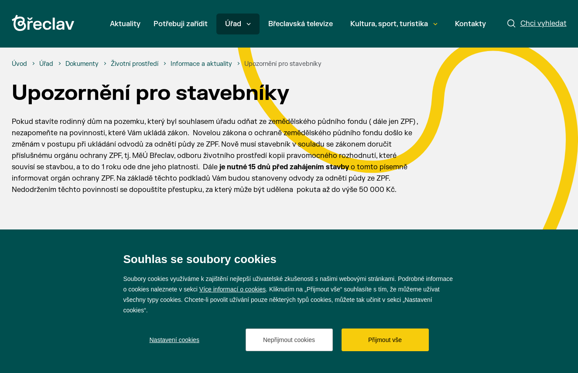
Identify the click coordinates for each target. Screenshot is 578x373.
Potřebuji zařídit (181, 24)
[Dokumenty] (82, 64)
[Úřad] (46, 64)
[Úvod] (19, 64)
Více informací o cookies (232, 289)
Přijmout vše (385, 339)
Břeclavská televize (300, 24)
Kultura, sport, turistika (394, 24)
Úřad (238, 24)
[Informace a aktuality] (201, 64)
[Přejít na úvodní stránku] (43, 23)
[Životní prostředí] (134, 64)
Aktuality (125, 24)
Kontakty (470, 24)
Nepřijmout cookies (289, 339)
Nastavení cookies (174, 339)
